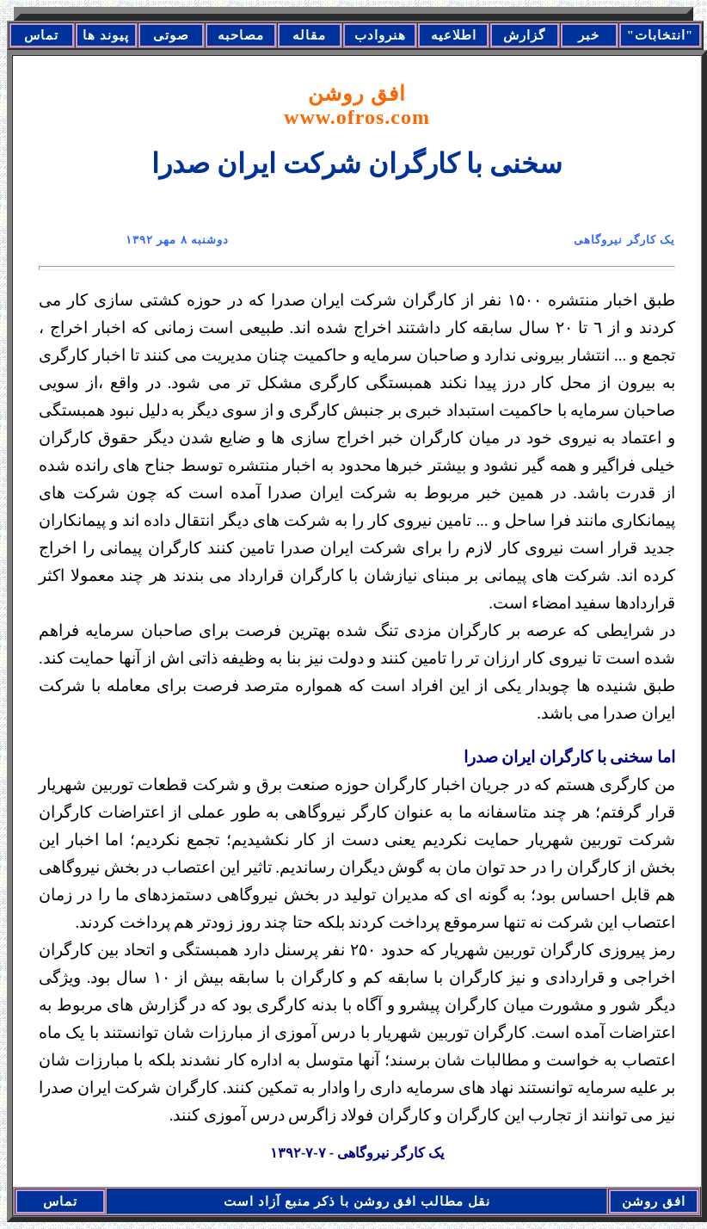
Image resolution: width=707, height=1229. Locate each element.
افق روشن (357, 105)
